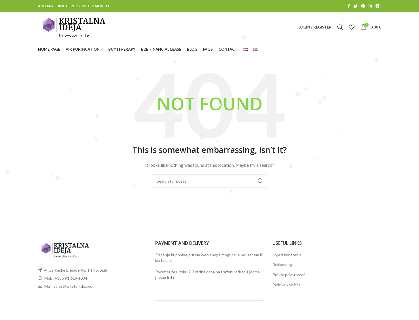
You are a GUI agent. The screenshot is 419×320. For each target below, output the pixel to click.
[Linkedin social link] (370, 6)
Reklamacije (282, 264)
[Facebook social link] (349, 6)
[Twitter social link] (355, 6)
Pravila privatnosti (288, 274)
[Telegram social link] (377, 6)
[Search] (340, 27)
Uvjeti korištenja (287, 254)
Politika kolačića (286, 284)
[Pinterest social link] (363, 6)
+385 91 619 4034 (70, 278)
